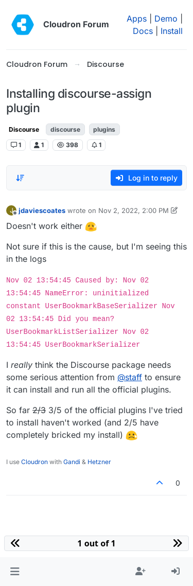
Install (172, 31)
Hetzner (99, 462)
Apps (137, 18)
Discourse (24, 129)
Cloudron (34, 462)
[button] (14, 571)
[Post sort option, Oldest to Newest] (20, 178)
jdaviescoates (42, 210)
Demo (166, 18)
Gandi (71, 462)
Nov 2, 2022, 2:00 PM (133, 210)
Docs (143, 31)
